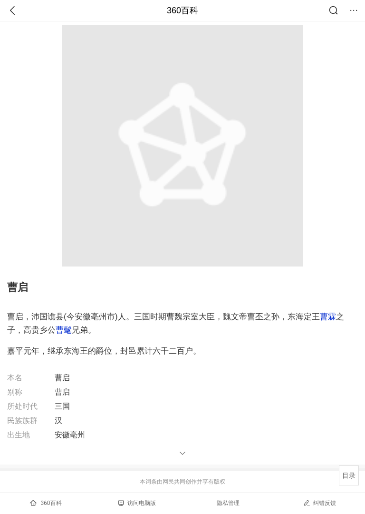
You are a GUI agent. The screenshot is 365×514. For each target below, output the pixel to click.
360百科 (182, 10)
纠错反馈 (319, 502)
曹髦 (64, 330)
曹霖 (328, 316)
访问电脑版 (137, 503)
